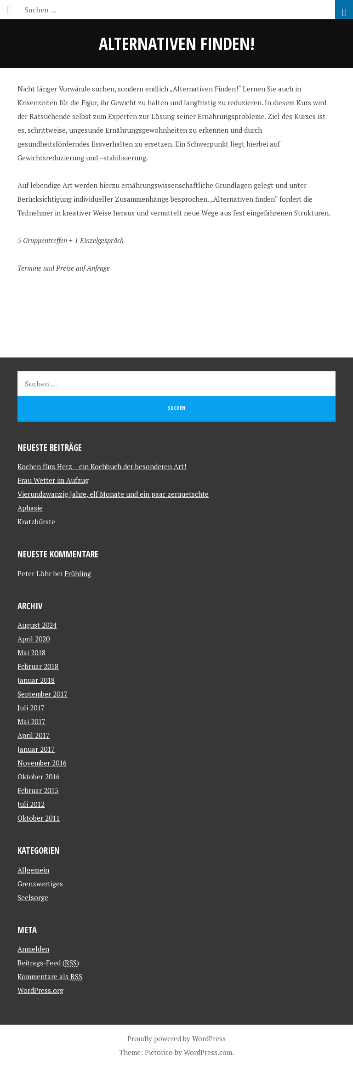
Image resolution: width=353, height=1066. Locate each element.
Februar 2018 (37, 666)
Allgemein (33, 869)
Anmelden (33, 948)
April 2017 (33, 735)
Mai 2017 (31, 721)
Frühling (77, 573)
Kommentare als (49, 976)
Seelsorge (32, 897)
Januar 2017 (36, 749)
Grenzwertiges (40, 883)
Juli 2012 (31, 804)
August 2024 (37, 624)
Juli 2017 (31, 707)
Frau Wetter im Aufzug (53, 480)
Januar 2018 (36, 680)
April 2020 (33, 638)
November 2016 (42, 762)
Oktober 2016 (38, 776)
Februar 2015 (37, 790)
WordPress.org (40, 990)
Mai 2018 (31, 652)
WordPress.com (208, 1052)
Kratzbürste (36, 521)
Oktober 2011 (38, 817)
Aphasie (30, 507)
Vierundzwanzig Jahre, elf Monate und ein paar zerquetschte (113, 494)
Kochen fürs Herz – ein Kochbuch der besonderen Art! (101, 466)
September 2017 (42, 693)
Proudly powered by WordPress (176, 1038)
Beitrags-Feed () (48, 962)
